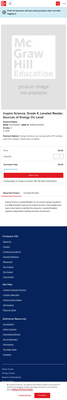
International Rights (11, 334)
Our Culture (8, 267)
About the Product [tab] (11, 193)
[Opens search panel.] (58, 4)
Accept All (42, 395)
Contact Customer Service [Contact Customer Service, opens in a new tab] (14, 290)
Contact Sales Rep (11, 295)
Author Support (9, 329)
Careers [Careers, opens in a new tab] (6, 247)
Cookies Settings (25, 395)
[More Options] (64, 3)
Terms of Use (7, 369)
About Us (7, 242)
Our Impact (8, 272)
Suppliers (7, 355)
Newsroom (8, 262)
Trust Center (8, 277)
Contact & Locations (12, 252)
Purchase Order (10, 350)
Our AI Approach (10, 339)
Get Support (8, 305)
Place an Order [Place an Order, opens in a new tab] (9, 310)
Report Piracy (8, 381)
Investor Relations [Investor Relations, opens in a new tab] (11, 257)
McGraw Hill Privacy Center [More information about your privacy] (22, 390)
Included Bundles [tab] (31, 193)
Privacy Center (8, 373)
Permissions (8, 345)
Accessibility (8, 324)
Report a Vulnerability (11, 377)
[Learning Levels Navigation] (10, 4)
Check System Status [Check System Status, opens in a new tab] (12, 300)
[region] (33, 391)
